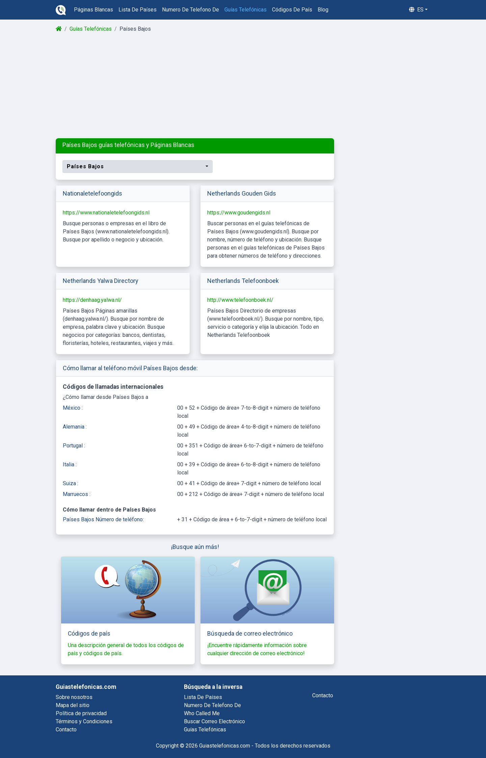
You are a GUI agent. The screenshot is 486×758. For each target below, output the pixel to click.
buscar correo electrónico (214, 721)
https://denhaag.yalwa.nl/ (92, 300)
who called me (202, 713)
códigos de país (292, 9)
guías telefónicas (245, 9)
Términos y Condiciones (84, 721)
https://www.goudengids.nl (238, 212)
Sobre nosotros (74, 697)
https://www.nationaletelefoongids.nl (106, 212)
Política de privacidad (81, 713)
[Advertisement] (242, 85)
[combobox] (137, 166)
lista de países (137, 9)
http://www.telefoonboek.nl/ (240, 300)
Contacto (66, 729)
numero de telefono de (190, 9)
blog (323, 9)
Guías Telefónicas (91, 29)
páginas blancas (93, 9)
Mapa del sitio (72, 705)
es (416, 9)
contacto (322, 695)
